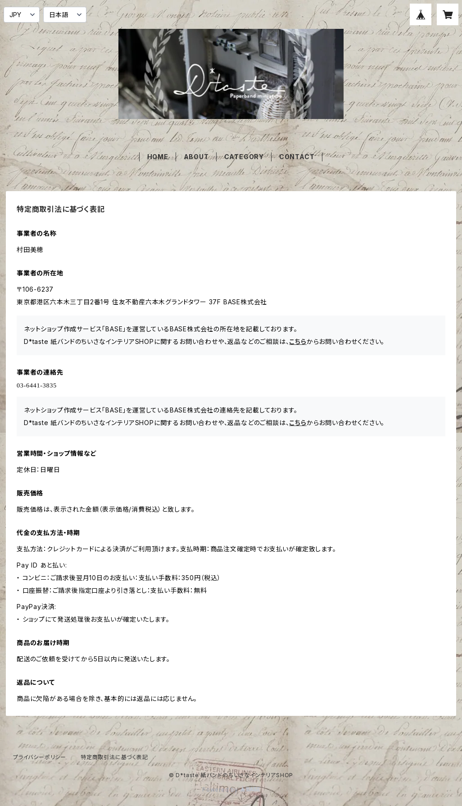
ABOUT (196, 156)
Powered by (231, 789)
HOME (157, 156)
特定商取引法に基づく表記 (114, 757)
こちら (297, 341)
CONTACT (297, 156)
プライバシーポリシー (39, 757)
